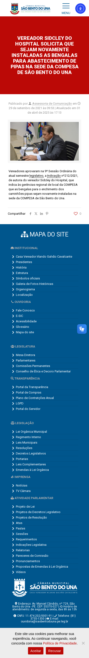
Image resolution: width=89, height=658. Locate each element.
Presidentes (24, 262)
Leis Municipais (26, 442)
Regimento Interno (28, 437)
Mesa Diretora (25, 355)
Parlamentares (25, 360)
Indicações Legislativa (31, 545)
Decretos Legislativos (31, 453)
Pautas (20, 528)
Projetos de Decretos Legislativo (38, 512)
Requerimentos (26, 539)
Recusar (54, 651)
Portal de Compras (28, 392)
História (21, 267)
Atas (19, 523)
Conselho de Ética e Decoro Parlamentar (43, 371)
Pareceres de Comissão (32, 555)
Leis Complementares (31, 464)
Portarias (22, 459)
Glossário (22, 327)
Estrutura (22, 273)
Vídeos (21, 572)
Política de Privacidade (60, 643)
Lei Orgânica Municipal (31, 431)
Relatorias (23, 550)
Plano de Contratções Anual (35, 398)
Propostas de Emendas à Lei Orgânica (42, 566)
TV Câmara (23, 491)
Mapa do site (25, 332)
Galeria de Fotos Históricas (34, 284)
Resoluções (24, 448)
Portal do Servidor (28, 409)
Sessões (22, 534)
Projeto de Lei (25, 506)
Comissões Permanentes (33, 366)
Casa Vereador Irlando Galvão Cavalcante (44, 256)
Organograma (25, 289)
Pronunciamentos (28, 561)
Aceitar (35, 651)
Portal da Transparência (32, 387)
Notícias (21, 485)
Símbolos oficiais (28, 278)
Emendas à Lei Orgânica (32, 470)
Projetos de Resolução (31, 517)
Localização (24, 295)
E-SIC (19, 316)
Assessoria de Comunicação (52, 103)
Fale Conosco (25, 310)
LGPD (19, 403)
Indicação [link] (54, 175)
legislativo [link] (36, 175)
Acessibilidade (26, 321)
